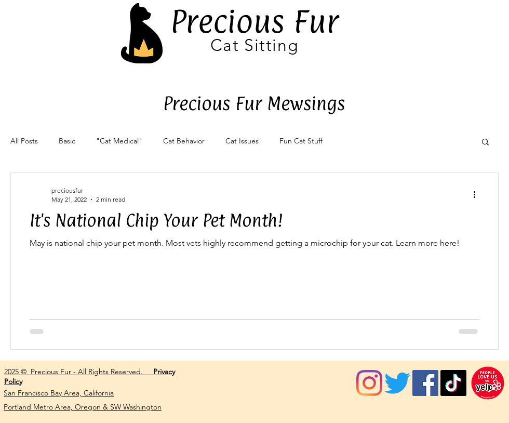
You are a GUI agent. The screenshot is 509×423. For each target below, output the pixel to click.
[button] (485, 142)
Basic (67, 141)
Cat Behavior (184, 141)
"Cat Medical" (119, 141)
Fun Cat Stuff (301, 141)
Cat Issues (242, 141)
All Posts (24, 141)
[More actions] (478, 194)
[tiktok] (453, 383)
